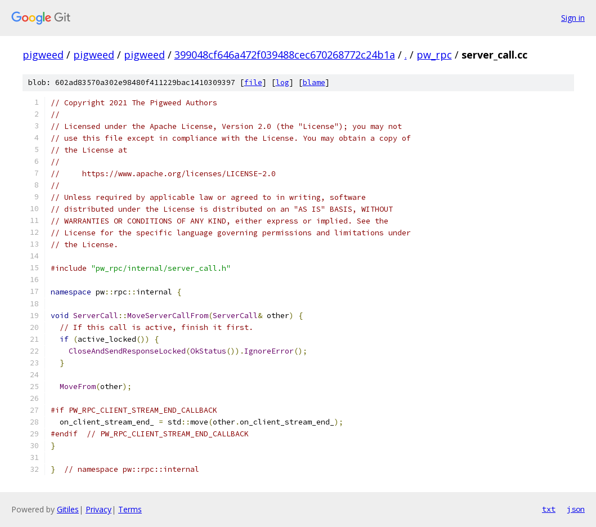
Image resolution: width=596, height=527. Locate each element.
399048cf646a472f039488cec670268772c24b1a (284, 54)
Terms (130, 509)
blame (314, 82)
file (253, 82)
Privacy (98, 509)
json (576, 509)
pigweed (43, 54)
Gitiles (68, 509)
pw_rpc (434, 54)
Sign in (573, 17)
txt (548, 509)
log (282, 82)
